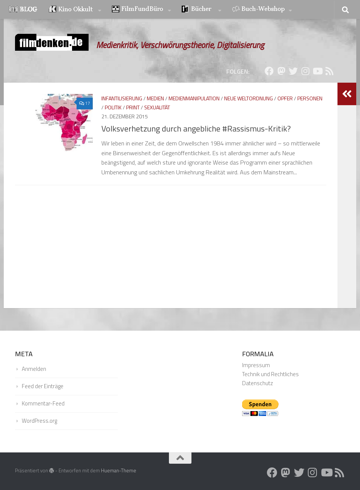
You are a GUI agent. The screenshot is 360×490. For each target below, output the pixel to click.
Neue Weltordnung (248, 98)
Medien (155, 98)
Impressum (256, 365)
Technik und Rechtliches (270, 374)
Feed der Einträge (42, 386)
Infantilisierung (121, 98)
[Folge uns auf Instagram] (305, 71)
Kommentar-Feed (43, 403)
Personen (309, 98)
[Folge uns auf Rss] (329, 71)
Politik (113, 107)
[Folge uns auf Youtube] (317, 71)
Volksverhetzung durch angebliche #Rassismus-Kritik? (196, 128)
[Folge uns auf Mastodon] (281, 71)
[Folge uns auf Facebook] (269, 71)
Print (133, 107)
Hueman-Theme (118, 470)
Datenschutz (257, 383)
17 (82, 103)
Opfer (285, 98)
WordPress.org (39, 420)
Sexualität (157, 107)
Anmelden (34, 368)
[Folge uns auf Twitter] (293, 71)
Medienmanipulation (194, 98)
